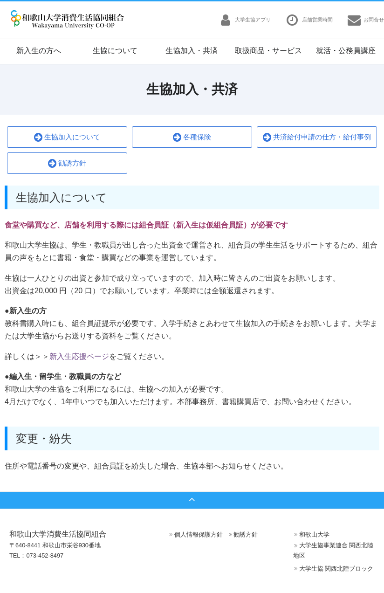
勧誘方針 (67, 163)
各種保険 (192, 137)
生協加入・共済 (191, 51)
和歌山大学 (314, 534)
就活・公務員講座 (346, 51)
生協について (115, 51)
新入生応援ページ (79, 356)
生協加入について (67, 137)
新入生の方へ (38, 51)
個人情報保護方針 (198, 534)
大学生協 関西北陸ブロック (336, 568)
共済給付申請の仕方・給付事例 (317, 137)
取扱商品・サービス (268, 51)
